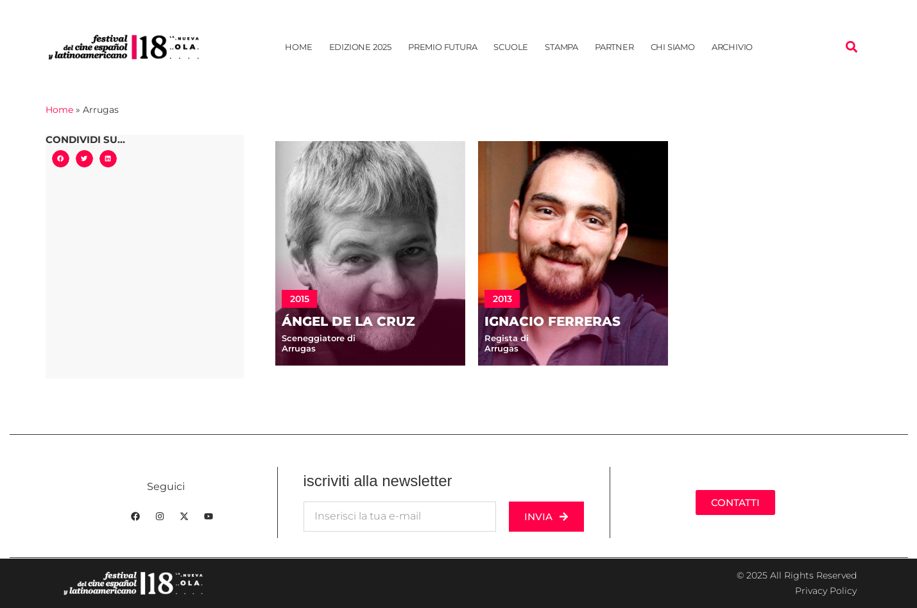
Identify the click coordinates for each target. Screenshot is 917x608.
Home (298, 47)
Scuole (510, 47)
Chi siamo (673, 47)
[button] (851, 47)
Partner (614, 47)
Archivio (732, 47)
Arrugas (299, 348)
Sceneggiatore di (319, 338)
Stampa (561, 47)
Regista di (506, 338)
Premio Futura (442, 47)
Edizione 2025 (360, 47)
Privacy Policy (826, 590)
